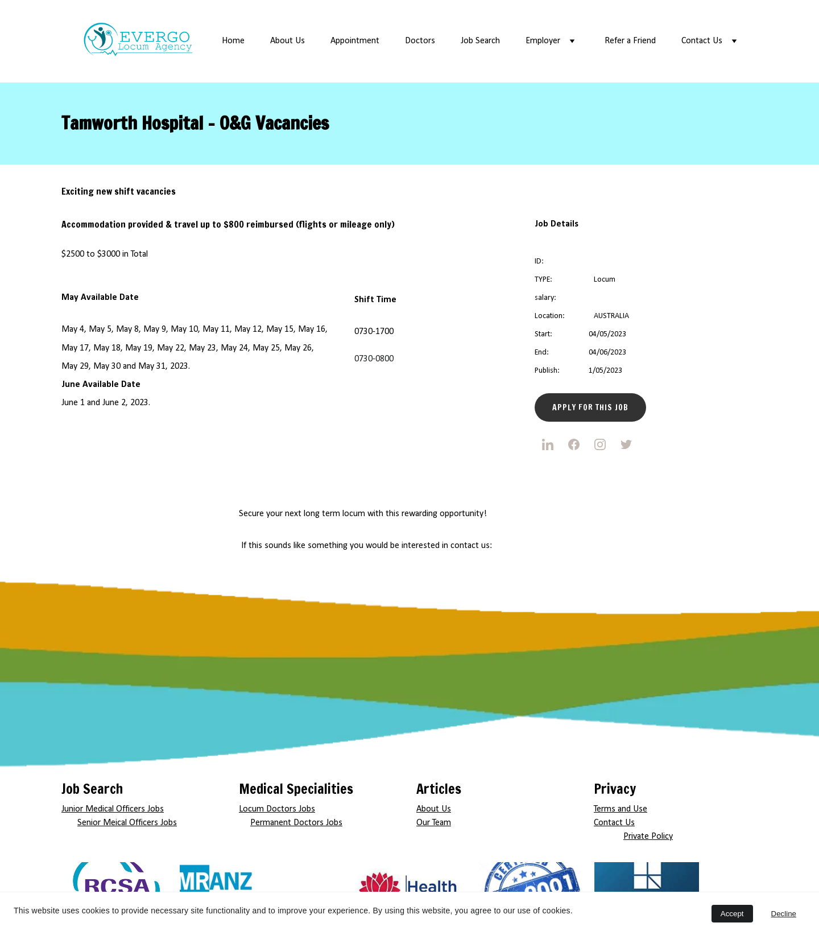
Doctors (420, 41)
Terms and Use (620, 809)
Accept (732, 913)
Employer (543, 41)
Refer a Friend (630, 41)
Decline (783, 913)
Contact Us (701, 41)
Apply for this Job (590, 407)
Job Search (480, 41)
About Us (287, 41)
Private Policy (648, 836)
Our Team (433, 822)
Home (233, 41)
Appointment (354, 41)
